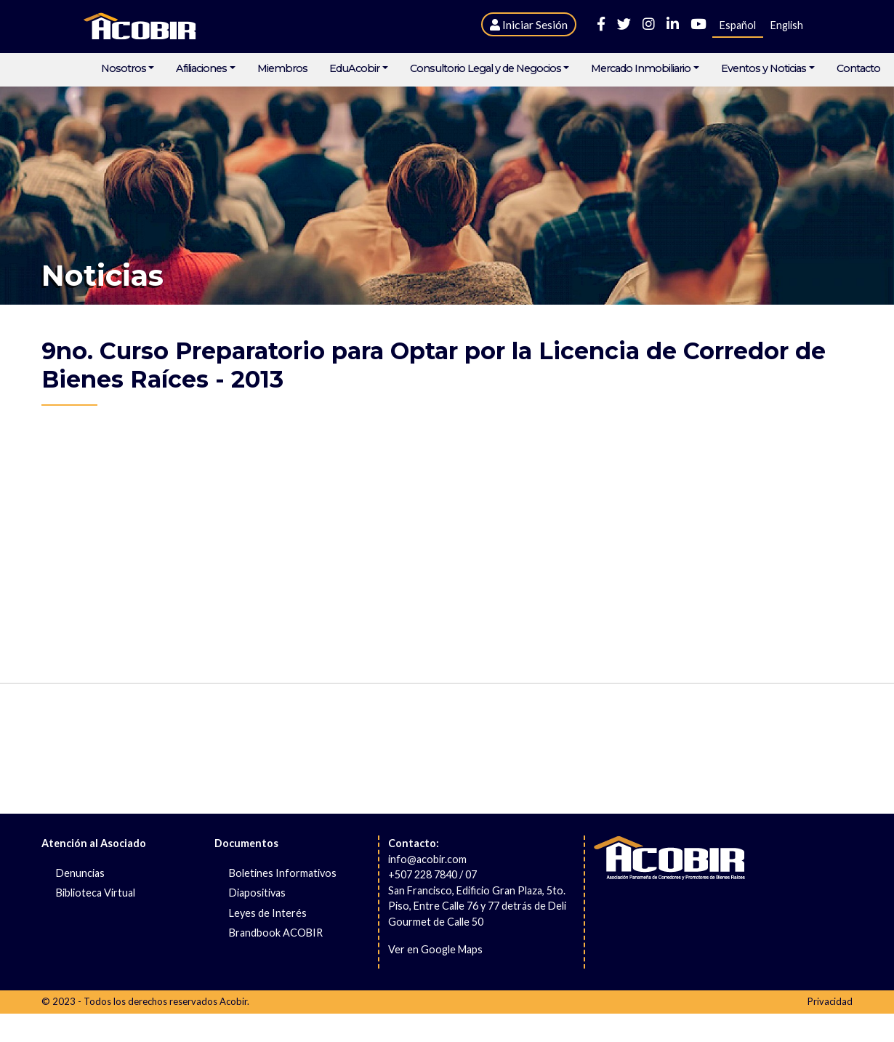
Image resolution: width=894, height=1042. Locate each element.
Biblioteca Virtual (95, 892)
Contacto (858, 69)
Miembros (282, 69)
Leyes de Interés (268, 913)
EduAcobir (354, 69)
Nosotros (123, 69)
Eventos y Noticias (763, 69)
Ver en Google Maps (435, 949)
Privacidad (830, 1001)
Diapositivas (257, 892)
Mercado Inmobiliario (640, 69)
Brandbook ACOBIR (276, 932)
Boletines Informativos (283, 873)
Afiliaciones (201, 69)
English (786, 25)
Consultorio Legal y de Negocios (485, 69)
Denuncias (80, 873)
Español (738, 25)
